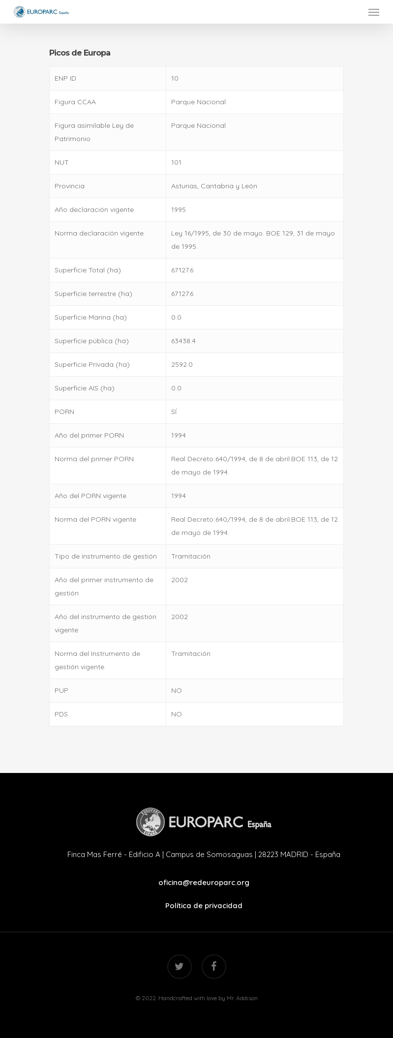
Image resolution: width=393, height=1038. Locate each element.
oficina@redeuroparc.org (203, 882)
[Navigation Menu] (373, 12)
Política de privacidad (203, 905)
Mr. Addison (242, 998)
